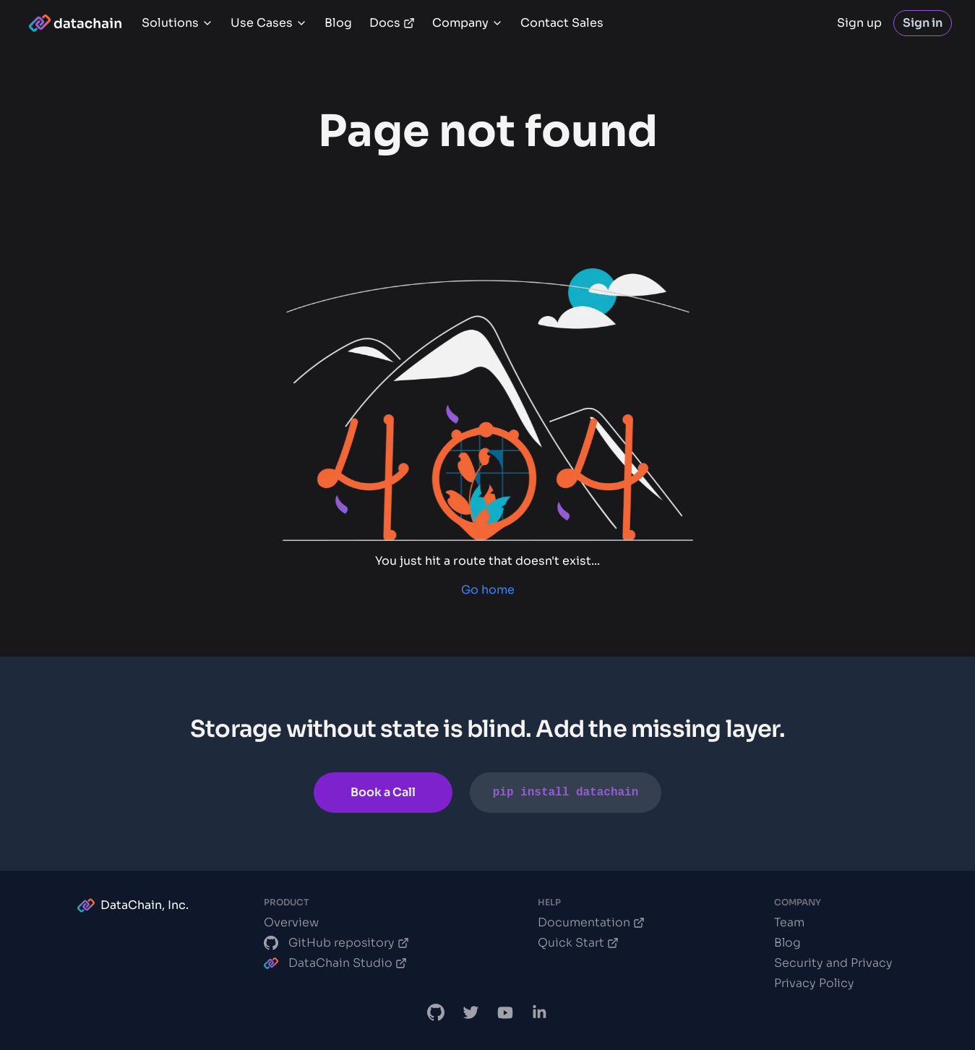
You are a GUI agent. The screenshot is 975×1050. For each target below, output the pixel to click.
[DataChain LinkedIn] (540, 1012)
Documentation (591, 922)
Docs (392, 22)
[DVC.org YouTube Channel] (505, 1012)
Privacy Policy (814, 983)
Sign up (859, 22)
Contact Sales (562, 22)
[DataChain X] (470, 1012)
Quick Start (578, 942)
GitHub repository (336, 942)
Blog (338, 22)
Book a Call (383, 792)
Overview (291, 922)
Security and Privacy (833, 962)
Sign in (922, 22)
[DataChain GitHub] (435, 1012)
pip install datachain (566, 792)
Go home (488, 589)
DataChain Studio (335, 962)
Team (789, 922)
